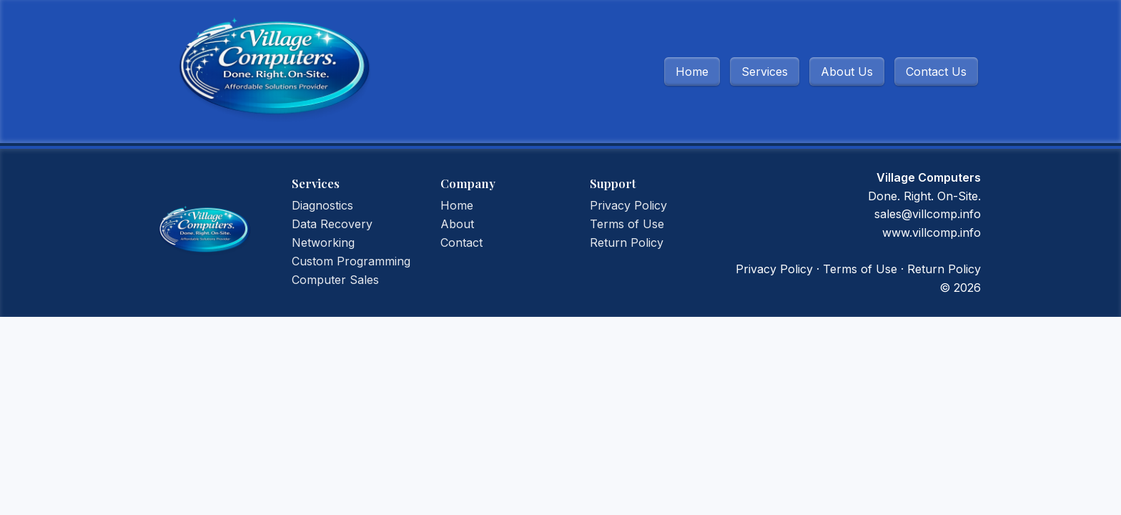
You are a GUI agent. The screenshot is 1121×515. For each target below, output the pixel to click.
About (457, 224)
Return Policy (626, 242)
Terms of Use (627, 224)
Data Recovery (332, 224)
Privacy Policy (628, 205)
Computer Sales (335, 280)
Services (764, 71)
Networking (323, 242)
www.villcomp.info (931, 232)
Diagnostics (322, 205)
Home (692, 71)
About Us (847, 71)
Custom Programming (351, 261)
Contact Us (936, 71)
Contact (461, 242)
